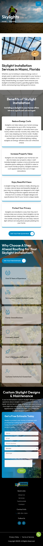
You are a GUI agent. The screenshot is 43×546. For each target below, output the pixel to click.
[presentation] (18, 463)
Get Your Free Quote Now (22, 233)
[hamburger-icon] (38, 3)
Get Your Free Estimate (15, 261)
